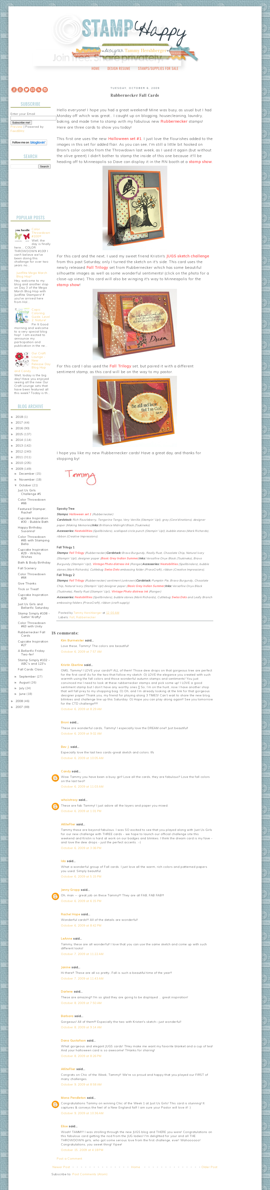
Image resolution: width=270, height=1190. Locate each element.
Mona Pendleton (73, 1098)
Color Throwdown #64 (32, 576)
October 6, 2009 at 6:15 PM (81, 901)
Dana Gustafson (73, 1040)
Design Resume (118, 68)
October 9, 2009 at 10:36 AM (82, 1113)
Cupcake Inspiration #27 (33, 643)
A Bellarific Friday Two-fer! (31, 652)
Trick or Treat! (28, 589)
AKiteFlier (68, 824)
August (25, 682)
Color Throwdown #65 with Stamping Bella (34, 540)
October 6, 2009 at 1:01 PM (81, 811)
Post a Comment (69, 1158)
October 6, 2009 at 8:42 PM (81, 925)
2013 (20, 445)
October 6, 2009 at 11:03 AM (82, 786)
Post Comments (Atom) (90, 1174)
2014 (20, 440)
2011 (20, 457)
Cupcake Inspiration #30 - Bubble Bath (33, 520)
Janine (65, 967)
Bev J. (65, 747)
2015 (20, 434)
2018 (20, 417)
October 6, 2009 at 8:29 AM (81, 709)
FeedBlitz (17, 131)
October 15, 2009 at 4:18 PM (82, 1150)
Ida (63, 861)
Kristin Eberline (72, 665)
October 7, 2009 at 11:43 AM (82, 978)
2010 (20, 463)
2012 (20, 451)
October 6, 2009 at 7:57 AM (81, 651)
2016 (20, 428)
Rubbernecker (86, 617)
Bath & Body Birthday (34, 562)
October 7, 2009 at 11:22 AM (82, 954)
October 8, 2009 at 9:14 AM (81, 1027)
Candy (66, 771)
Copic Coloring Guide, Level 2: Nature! (41, 315)
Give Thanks (27, 583)
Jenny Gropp (70, 890)
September (28, 676)
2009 (20, 469)
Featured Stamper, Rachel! (32, 510)
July (22, 688)
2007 (20, 707)
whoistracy (69, 800)
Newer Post (61, 1167)
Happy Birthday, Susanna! (30, 529)
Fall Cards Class (30, 669)
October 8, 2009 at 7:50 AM (81, 1003)
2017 (20, 422)
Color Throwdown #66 (32, 501)
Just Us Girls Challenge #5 (29, 492)
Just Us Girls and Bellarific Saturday (33, 606)
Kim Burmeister (72, 640)
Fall (72, 617)
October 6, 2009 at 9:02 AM (81, 733)
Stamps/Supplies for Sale (158, 68)
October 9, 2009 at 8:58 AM (81, 1084)
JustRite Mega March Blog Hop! (31, 274)
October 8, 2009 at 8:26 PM (81, 1056)
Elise (64, 1126)
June (23, 694)
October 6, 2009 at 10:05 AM (82, 758)
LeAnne (66, 938)
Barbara (67, 1016)
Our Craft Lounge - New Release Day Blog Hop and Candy (32, 362)
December (27, 473)
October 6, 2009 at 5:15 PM (81, 876)
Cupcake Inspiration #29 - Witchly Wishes (33, 553)
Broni (65, 722)
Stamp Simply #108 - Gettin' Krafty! (34, 615)
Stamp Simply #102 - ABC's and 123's (34, 662)
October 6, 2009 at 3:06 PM (81, 848)
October (25, 485)
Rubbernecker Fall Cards (31, 634)
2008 (20, 701)
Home (96, 68)
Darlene (67, 991)
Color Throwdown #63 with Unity (32, 624)
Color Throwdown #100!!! (41, 232)
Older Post (209, 1167)
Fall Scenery (27, 568)
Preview (17, 127)
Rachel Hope (70, 914)
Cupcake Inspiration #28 (33, 596)
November (27, 479)
